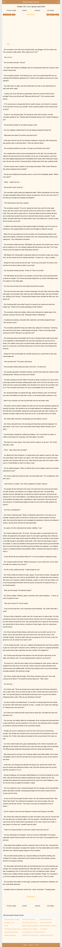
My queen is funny (9, 922)
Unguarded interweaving (11, 932)
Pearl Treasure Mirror (46, 919)
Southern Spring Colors (46, 935)
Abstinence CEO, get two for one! (31, 935)
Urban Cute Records (46, 922)
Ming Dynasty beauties (31, 2)
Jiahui (6, 925)
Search (31, 945)
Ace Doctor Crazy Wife (28, 919)
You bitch (42, 932)
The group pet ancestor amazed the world (16, 929)
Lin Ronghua (43, 929)
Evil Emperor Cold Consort (29, 922)
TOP (37, 945)
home (25, 945)
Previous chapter (11, 10)
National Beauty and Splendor (30, 925)
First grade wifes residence (11, 919)
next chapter (50, 10)
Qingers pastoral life (10, 935)
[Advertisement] (31, 29)
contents (24, 10)
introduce (37, 10)
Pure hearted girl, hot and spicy (31, 932)
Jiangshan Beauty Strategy (29, 929)
